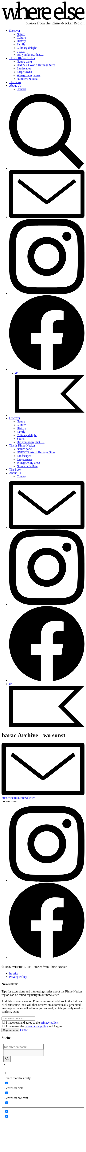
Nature (21, 34)
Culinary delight (27, 47)
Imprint (13, 973)
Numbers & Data (27, 78)
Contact (21, 89)
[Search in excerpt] (6, 1102)
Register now (10, 1030)
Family (21, 44)
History (21, 41)
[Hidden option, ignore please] (6, 1111)
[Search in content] (6, 1093)
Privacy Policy (18, 976)
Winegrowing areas (28, 75)
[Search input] (23, 1047)
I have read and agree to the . (32, 1022)
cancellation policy (36, 1026)
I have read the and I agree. (34, 1026)
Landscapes (24, 68)
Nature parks (24, 61)
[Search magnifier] (7, 1059)
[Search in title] (6, 1083)
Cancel (24, 1030)
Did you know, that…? (31, 54)
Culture (21, 37)
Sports (21, 51)
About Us (15, 85)
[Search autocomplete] (23, 1053)
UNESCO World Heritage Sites (36, 65)
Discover (14, 30)
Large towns (24, 71)
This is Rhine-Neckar (22, 58)
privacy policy (49, 1022)
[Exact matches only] (6, 1073)
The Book (15, 82)
